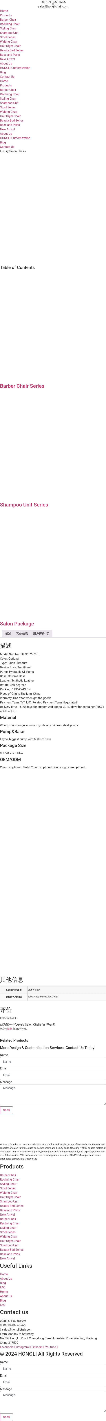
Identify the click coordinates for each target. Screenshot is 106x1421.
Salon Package (17, 624)
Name (4, 1055)
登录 (9, 1028)
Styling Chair (8, 28)
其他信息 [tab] (22, 633)
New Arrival (7, 59)
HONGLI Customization (15, 68)
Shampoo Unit (9, 33)
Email (3, 1068)
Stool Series (8, 37)
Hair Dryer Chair (10, 46)
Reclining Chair (9, 24)
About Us (6, 63)
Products (6, 15)
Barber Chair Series (22, 386)
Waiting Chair (8, 41)
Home (4, 11)
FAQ (2, 1287)
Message (6, 1082)
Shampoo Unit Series (24, 505)
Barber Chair (8, 19)
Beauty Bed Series (11, 50)
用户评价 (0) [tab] (41, 633)
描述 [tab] (8, 633)
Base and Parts (10, 54)
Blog (3, 72)
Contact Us (7, 76)
